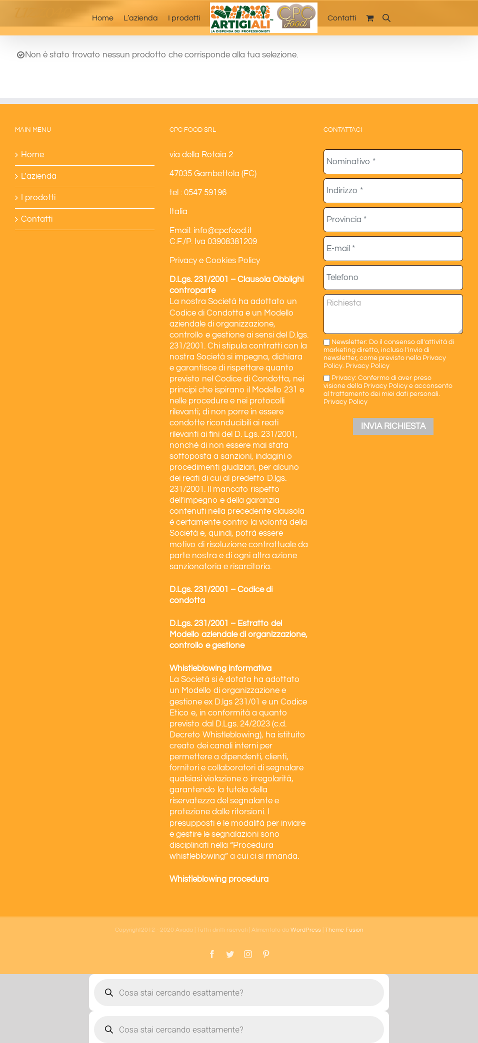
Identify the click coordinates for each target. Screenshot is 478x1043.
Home (32, 154)
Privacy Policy (368, 365)
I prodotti (38, 197)
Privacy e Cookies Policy (215, 260)
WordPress (305, 930)
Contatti (36, 219)
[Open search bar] (387, 17)
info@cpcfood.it (223, 230)
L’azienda (38, 176)
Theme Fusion (344, 930)
